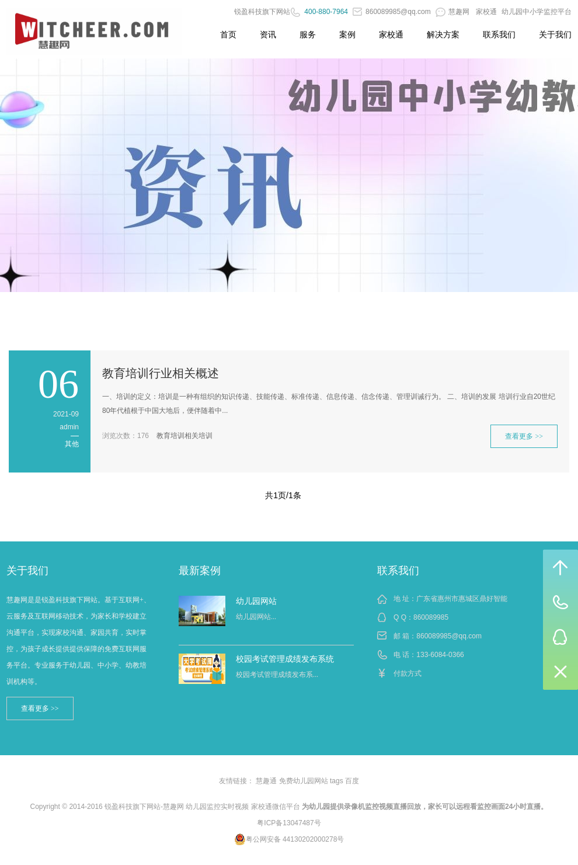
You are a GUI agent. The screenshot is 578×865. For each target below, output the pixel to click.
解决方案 (443, 34)
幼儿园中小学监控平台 (537, 12)
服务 (308, 34)
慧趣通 (266, 781)
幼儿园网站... (256, 617)
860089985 (430, 617)
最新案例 (200, 570)
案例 (347, 34)
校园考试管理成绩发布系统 (285, 658)
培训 (206, 436)
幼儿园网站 (256, 601)
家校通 (486, 12)
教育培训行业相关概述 (160, 373)
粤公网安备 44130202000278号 (289, 839)
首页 (228, 34)
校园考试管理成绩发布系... (277, 675)
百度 (352, 781)
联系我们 (499, 34)
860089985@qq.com (392, 12)
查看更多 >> (524, 436)
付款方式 (408, 673)
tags (336, 781)
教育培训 (170, 436)
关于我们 (555, 34)
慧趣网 (453, 12)
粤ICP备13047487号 (289, 823)
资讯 (268, 34)
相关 (191, 436)
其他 (72, 444)
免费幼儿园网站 (303, 781)
